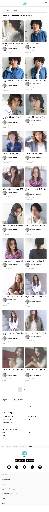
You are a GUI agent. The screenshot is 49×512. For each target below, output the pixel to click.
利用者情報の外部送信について (9, 493)
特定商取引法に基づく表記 (8, 489)
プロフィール (5, 10)
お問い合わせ (5, 474)
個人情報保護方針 (6, 479)
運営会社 (4, 503)
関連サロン (4, 498)
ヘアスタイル (14, 10)
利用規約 (4, 484)
